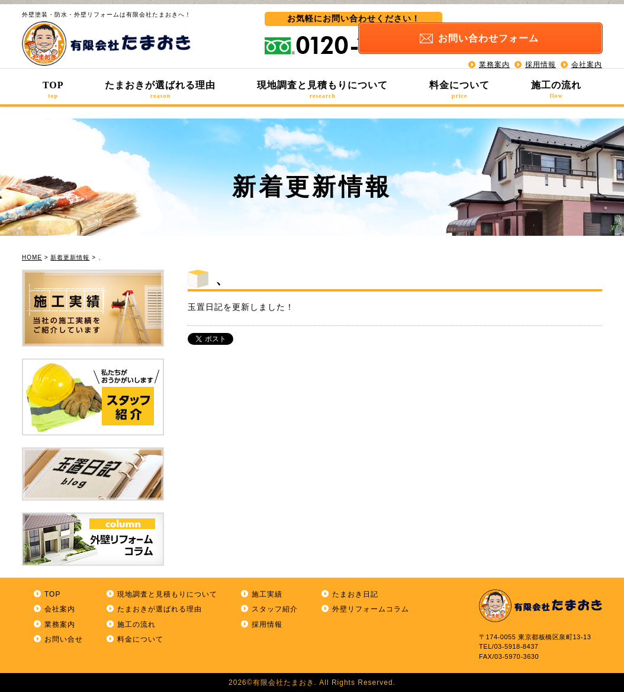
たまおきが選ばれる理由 (160, 89)
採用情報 (540, 53)
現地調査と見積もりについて (322, 89)
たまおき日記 (355, 594)
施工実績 (267, 594)
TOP (53, 89)
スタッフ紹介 (275, 609)
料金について (459, 89)
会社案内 (586, 53)
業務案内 (494, 53)
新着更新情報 (69, 257)
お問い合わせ (537, 27)
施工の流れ (556, 89)
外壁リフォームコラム (370, 609)
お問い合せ (63, 639)
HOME (32, 257)
